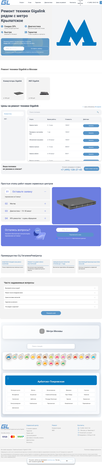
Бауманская (86, 404)
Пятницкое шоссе (15, 395)
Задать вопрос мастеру (91, 168)
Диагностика (48, 2)
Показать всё (51, 318)
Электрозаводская (15, 408)
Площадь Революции (51, 404)
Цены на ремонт (61, 2)
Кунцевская (33, 399)
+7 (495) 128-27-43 (92, 2)
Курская (69, 404)
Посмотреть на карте (85, 438)
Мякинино (68, 395)
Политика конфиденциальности (92, 454)
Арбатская (33, 404)
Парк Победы (68, 399)
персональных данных (74, 238)
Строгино (86, 395)
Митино (33, 395)
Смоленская (15, 404)
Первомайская (86, 408)
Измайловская (69, 408)
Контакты (73, 2)
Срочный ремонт (31, 440)
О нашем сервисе (31, 433)
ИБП (53, 435)
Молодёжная (15, 399)
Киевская (86, 399)
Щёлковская (15, 413)
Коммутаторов (56, 433)
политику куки (51, 460)
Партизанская (51, 408)
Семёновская (33, 408)
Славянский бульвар (51, 399)
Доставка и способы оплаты (35, 443)
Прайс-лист (29, 438)
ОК (67, 460)
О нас (29, 2)
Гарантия (38, 2)
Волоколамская (51, 395)
